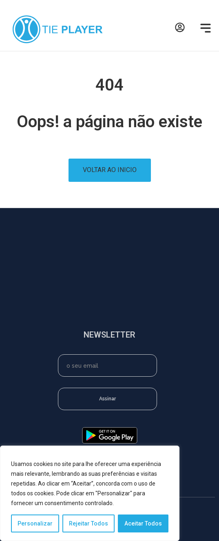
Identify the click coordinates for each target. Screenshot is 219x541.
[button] (204, 29)
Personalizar (35, 523)
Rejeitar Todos (88, 523)
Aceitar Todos (143, 523)
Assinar (107, 399)
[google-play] (109, 442)
